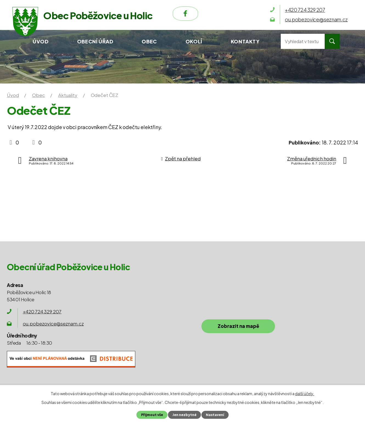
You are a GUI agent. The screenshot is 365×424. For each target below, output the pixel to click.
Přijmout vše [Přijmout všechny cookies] (151, 414)
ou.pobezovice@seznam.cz (53, 323)
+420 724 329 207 (42, 311)
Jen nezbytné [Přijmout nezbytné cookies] (184, 414)
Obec (149, 41)
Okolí (194, 41)
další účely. (304, 393)
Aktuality (67, 95)
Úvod (40, 41)
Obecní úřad (95, 41)
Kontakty (245, 41)
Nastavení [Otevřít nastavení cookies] (215, 414)
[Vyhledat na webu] (303, 41)
